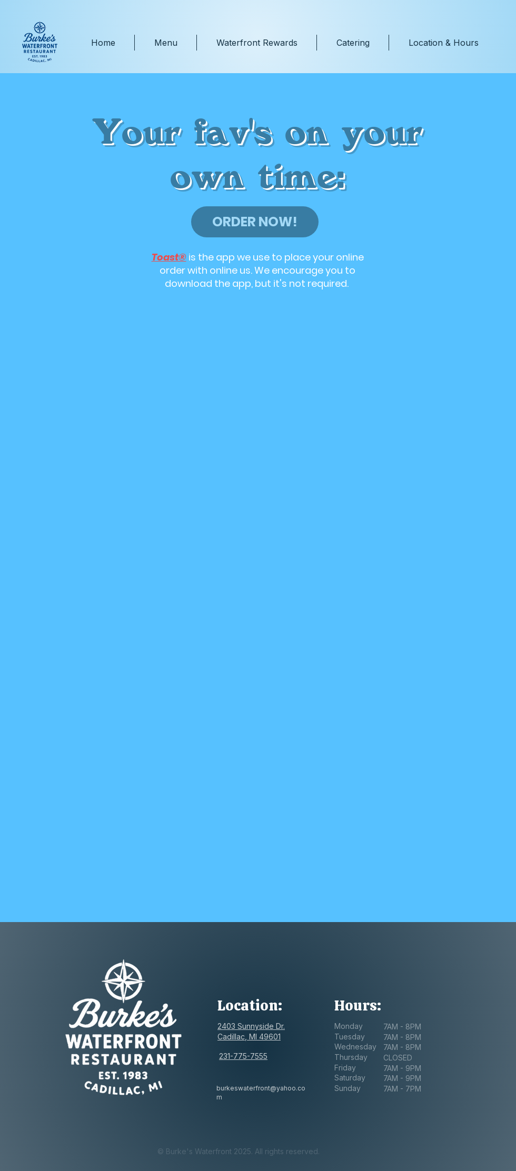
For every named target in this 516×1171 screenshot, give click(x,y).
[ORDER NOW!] (255, 221)
